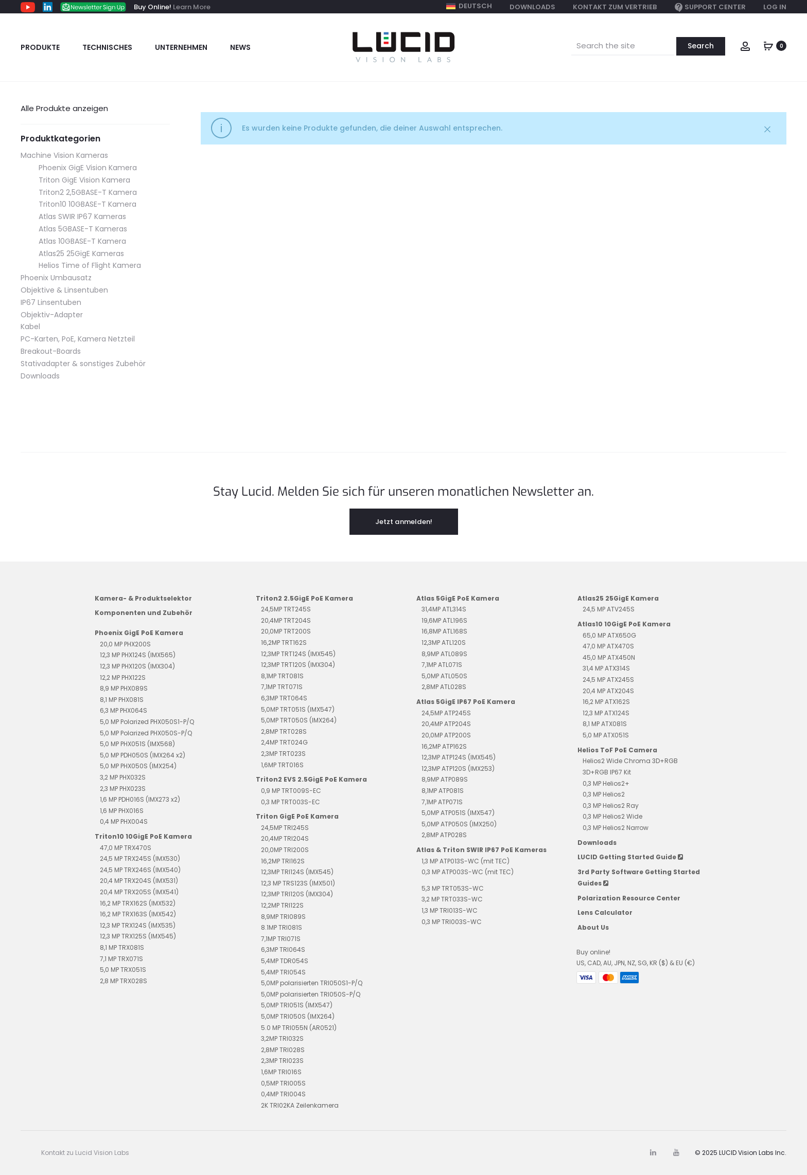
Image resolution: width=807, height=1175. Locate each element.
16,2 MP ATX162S (606, 701)
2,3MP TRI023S (282, 1060)
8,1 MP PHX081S (122, 699)
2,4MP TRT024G (284, 742)
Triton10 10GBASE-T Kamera (87, 204)
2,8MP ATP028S (444, 834)
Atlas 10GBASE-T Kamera (82, 241)
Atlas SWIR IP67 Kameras (82, 216)
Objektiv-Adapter (52, 315)
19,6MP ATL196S (444, 620)
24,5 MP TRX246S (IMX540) (140, 869)
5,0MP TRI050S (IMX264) (298, 1016)
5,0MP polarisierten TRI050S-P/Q (310, 994)
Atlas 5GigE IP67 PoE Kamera (465, 701)
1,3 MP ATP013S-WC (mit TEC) (466, 861)
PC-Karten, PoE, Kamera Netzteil (78, 339)
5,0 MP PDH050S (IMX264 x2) (142, 755)
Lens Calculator (605, 912)
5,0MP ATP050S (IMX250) (459, 824)
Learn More (191, 7)
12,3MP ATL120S (444, 642)
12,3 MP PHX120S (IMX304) (137, 666)
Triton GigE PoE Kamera (297, 816)
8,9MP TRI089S (283, 916)
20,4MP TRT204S (286, 620)
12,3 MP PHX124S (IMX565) (138, 654)
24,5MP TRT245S (286, 609)
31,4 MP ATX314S (606, 668)
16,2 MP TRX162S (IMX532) (138, 903)
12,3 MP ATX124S (606, 713)
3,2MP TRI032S (282, 1038)
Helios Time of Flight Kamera (90, 265)
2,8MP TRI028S (283, 1049)
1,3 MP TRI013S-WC (450, 910)
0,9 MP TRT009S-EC (291, 790)
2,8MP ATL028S (444, 686)
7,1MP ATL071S (442, 664)
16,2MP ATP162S (444, 746)
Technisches (107, 47)
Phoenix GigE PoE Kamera (139, 632)
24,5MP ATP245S (446, 713)
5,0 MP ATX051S (606, 735)
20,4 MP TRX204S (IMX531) (139, 880)
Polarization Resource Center (628, 898)
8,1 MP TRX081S (122, 947)
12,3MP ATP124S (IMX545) (459, 757)
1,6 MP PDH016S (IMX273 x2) (140, 799)
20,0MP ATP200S (446, 735)
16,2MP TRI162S (283, 861)
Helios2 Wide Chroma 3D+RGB (630, 760)
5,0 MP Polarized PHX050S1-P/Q (147, 721)
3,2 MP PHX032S (123, 777)
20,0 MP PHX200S (125, 644)
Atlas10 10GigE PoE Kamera (624, 624)
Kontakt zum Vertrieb (615, 7)
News (240, 47)
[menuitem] (469, 6)
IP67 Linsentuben (51, 302)
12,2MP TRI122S (282, 905)
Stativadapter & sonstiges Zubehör (83, 363)
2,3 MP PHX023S (123, 788)
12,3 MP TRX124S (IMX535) (138, 925)
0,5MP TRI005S (283, 1083)
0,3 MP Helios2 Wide (612, 816)
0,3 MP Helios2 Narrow (615, 827)
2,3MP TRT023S (283, 753)
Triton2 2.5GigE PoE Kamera (304, 598)
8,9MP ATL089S (444, 653)
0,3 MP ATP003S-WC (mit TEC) (468, 871)
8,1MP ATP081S (443, 790)
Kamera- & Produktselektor (143, 598)
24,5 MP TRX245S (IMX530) (140, 858)
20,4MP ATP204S (446, 723)
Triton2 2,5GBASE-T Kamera (88, 192)
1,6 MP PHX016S (122, 810)
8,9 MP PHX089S (124, 688)
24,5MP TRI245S (285, 827)
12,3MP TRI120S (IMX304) (297, 894)
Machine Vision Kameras (64, 155)
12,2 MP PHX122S (123, 677)
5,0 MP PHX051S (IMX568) (137, 743)
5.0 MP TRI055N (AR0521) (299, 1027)
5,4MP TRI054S (283, 972)
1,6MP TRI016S (281, 1072)
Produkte (40, 47)
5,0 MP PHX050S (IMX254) (138, 766)
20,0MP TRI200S (285, 849)
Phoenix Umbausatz (56, 278)
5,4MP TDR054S (284, 960)
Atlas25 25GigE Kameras (81, 253)
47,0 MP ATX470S (608, 646)
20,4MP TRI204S (285, 838)
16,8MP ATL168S (444, 631)
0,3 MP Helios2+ (606, 783)
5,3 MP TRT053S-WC (453, 888)
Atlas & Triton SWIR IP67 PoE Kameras (481, 849)
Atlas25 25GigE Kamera (618, 598)
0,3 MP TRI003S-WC (452, 921)
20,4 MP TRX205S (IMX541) (139, 892)
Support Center (710, 7)
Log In (774, 7)
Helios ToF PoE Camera (617, 750)
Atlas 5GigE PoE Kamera (457, 598)
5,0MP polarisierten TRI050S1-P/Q (311, 983)
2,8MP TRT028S (284, 731)
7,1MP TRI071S (281, 938)
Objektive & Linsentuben (64, 290)
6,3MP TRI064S (283, 949)
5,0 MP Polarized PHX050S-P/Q (146, 733)
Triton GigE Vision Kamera (84, 180)
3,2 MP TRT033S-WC (452, 899)
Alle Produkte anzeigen (64, 108)
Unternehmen (181, 47)
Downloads (532, 7)
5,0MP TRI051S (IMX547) (296, 1005)
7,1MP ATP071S (442, 802)
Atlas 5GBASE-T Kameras (83, 229)
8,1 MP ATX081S (605, 723)
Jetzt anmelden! (404, 521)
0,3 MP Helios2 (604, 794)
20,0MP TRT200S (286, 631)
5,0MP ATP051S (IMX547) (458, 812)
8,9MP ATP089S (445, 779)
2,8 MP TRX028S (123, 981)
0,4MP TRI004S (283, 1094)
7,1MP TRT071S (282, 686)
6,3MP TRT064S (284, 698)
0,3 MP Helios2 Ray (611, 805)
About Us (593, 927)
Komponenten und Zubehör (143, 612)
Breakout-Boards (51, 351)
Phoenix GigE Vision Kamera (88, 167)
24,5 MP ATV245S (609, 609)
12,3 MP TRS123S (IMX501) (298, 883)
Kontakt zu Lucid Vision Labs (85, 1152)
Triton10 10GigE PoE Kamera (143, 836)
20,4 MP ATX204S (608, 690)
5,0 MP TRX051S (123, 969)
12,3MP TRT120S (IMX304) (298, 664)
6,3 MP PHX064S (123, 710)
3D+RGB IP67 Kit (607, 772)
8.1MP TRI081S (281, 927)
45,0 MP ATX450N (609, 657)
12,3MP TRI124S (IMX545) (297, 871)
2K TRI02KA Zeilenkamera (300, 1105)
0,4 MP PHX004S (124, 821)
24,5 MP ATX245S (608, 679)
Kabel (30, 326)
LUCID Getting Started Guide (630, 857)
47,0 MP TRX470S (125, 847)
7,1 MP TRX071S (121, 958)
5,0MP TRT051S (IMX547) (298, 709)
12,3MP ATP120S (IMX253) (458, 768)
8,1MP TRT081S (282, 676)
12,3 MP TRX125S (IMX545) (138, 936)
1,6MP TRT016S (282, 765)
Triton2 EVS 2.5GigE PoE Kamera (311, 779)
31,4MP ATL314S (444, 609)
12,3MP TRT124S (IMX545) (298, 653)
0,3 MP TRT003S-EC (290, 802)
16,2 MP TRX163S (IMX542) (138, 914)
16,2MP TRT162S (284, 642)
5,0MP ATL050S (444, 676)
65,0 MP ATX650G (609, 635)
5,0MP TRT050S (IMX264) (299, 720)
